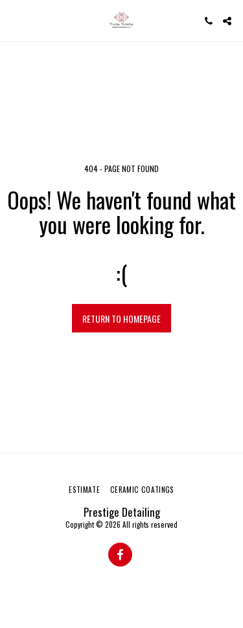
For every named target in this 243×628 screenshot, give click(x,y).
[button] (14, 20)
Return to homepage (121, 318)
